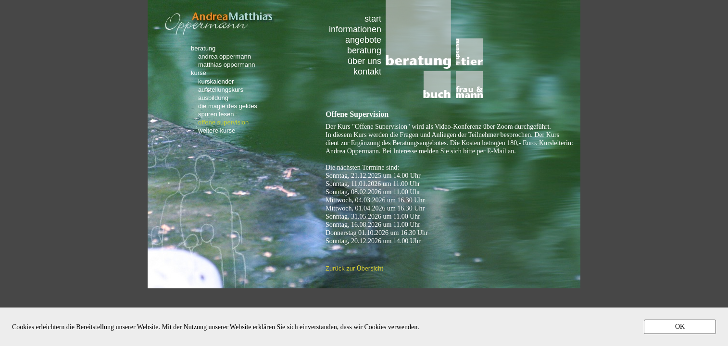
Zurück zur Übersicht (354, 268)
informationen (355, 29)
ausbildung (213, 97)
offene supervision (223, 122)
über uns (364, 61)
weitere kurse (216, 130)
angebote (363, 40)
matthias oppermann (226, 64)
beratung (364, 50)
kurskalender (216, 81)
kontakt (367, 71)
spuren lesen (216, 114)
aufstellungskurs (220, 89)
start (372, 18)
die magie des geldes (227, 106)
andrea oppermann (224, 56)
